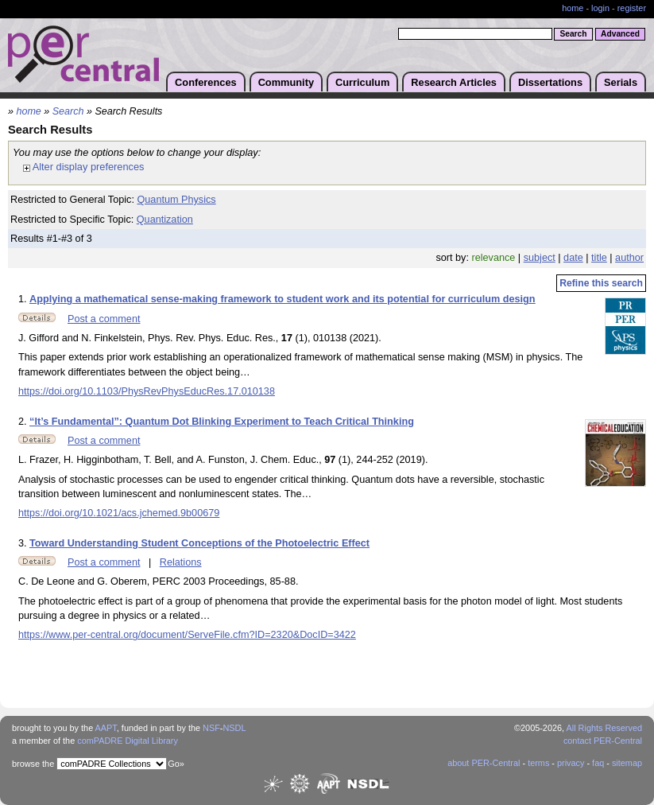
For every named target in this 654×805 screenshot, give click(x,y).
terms (538, 763)
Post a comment (104, 319)
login (600, 8)
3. (23, 543)
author (629, 257)
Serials (620, 82)
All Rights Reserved (605, 728)
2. (23, 421)
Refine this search (601, 283)
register (631, 8)
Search (68, 111)
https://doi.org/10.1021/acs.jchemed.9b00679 (118, 513)
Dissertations (550, 82)
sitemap (627, 763)
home (572, 8)
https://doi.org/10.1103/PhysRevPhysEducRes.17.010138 (146, 391)
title (599, 257)
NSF (211, 728)
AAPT (106, 728)
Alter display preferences (84, 167)
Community (286, 82)
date (573, 257)
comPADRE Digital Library (127, 740)
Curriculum (362, 82)
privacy (570, 763)
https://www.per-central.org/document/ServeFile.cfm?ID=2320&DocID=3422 (187, 634)
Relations (181, 562)
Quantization (165, 219)
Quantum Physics (176, 199)
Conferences (206, 82)
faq (598, 763)
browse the (33, 763)
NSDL (234, 728)
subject (539, 257)
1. (23, 299)
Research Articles (454, 82)
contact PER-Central (602, 740)
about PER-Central (483, 763)
